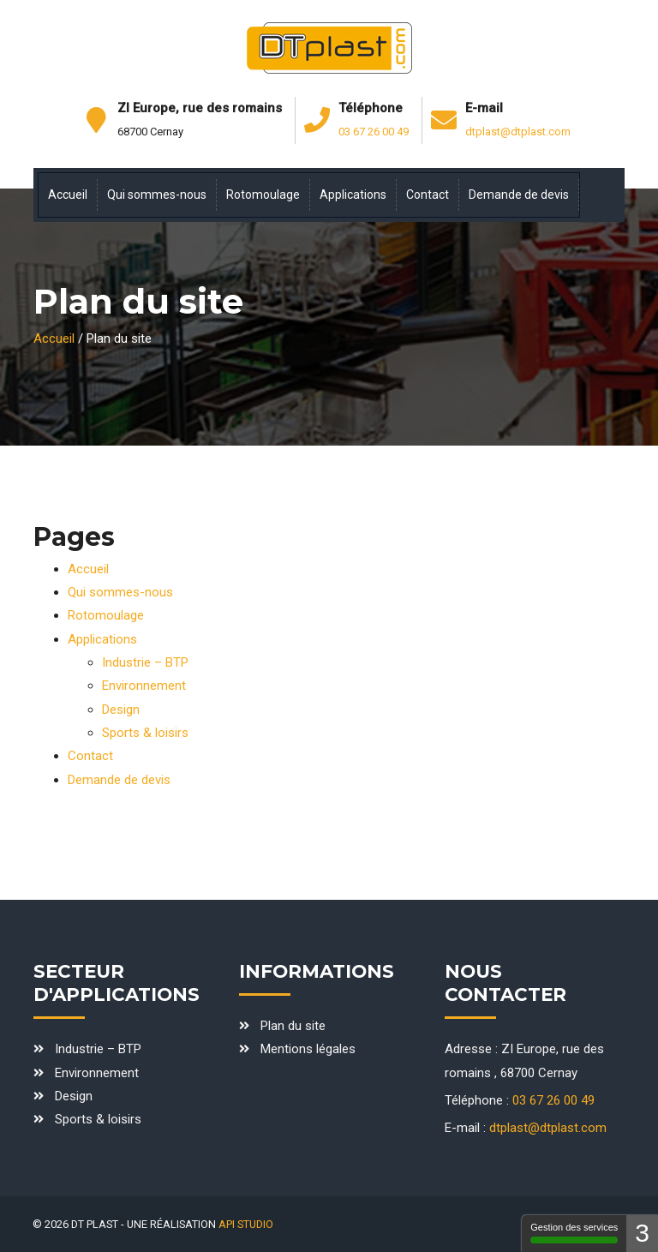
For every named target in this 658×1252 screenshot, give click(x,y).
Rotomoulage (106, 615)
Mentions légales (308, 1049)
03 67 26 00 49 (373, 131)
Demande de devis (119, 780)
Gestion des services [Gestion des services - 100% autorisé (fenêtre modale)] (574, 1232)
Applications (102, 639)
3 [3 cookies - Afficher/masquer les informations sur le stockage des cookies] (642, 1233)
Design (121, 709)
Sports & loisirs (145, 732)
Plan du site (293, 1025)
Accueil (54, 338)
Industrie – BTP (145, 662)
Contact (90, 756)
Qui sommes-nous (120, 592)
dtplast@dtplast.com (518, 131)
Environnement (144, 685)
